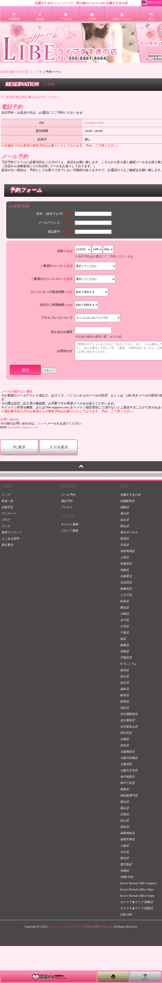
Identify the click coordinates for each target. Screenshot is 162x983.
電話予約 (66, 501)
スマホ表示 (58, 447)
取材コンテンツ (11, 532)
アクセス (66, 507)
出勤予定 (7, 507)
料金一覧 (7, 501)
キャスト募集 (69, 524)
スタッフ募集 (69, 530)
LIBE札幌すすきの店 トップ (19, 72)
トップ (5, 494)
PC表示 (19, 447)
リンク (5, 526)
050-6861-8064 (94, 122)
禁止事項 (7, 544)
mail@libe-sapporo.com (23, 427)
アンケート (8, 513)
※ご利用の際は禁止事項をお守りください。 (31, 97)
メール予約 (68, 494)
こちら (39, 423)
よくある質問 (10, 538)
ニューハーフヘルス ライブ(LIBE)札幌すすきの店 (80, 926)
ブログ (5, 519)
